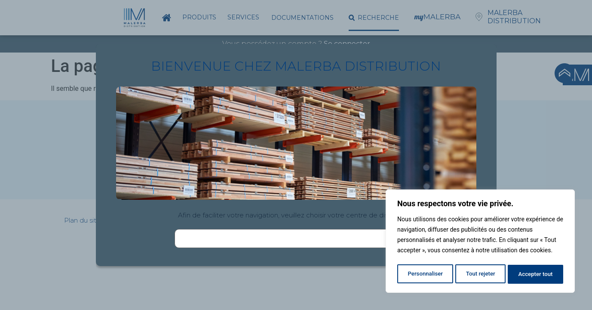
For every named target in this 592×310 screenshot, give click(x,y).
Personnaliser (424, 274)
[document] (296, 155)
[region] (480, 242)
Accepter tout (536, 274)
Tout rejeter (480, 274)
